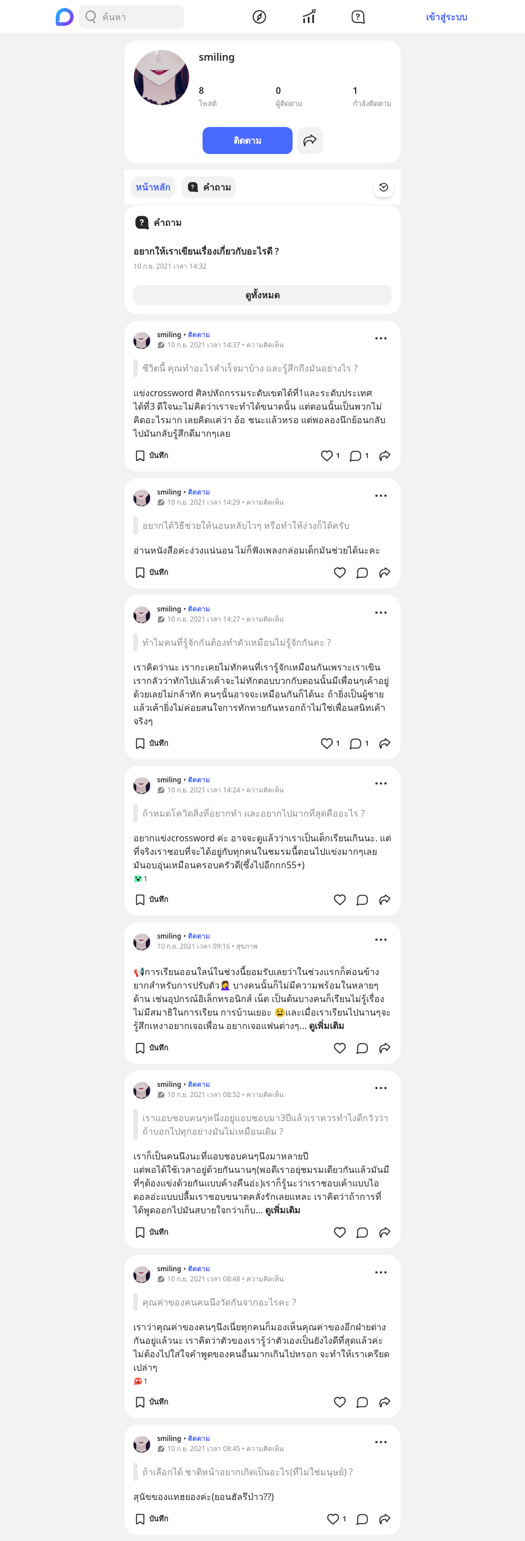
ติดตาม (248, 140)
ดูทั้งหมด (262, 294)
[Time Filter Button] (390, 187)
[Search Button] (90, 16)
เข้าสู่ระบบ (446, 17)
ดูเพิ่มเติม (326, 1025)
